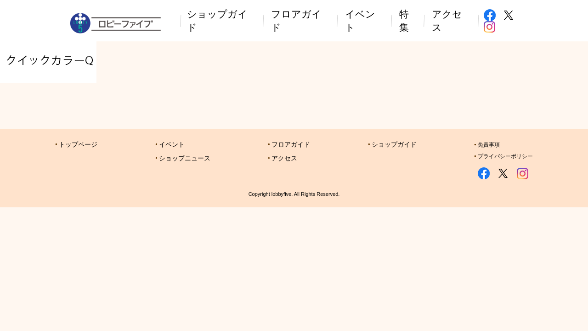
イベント (172, 144)
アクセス (284, 158)
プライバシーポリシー (505, 156)
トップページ (78, 144)
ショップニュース (184, 158)
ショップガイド (394, 144)
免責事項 (489, 145)
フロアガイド (290, 144)
